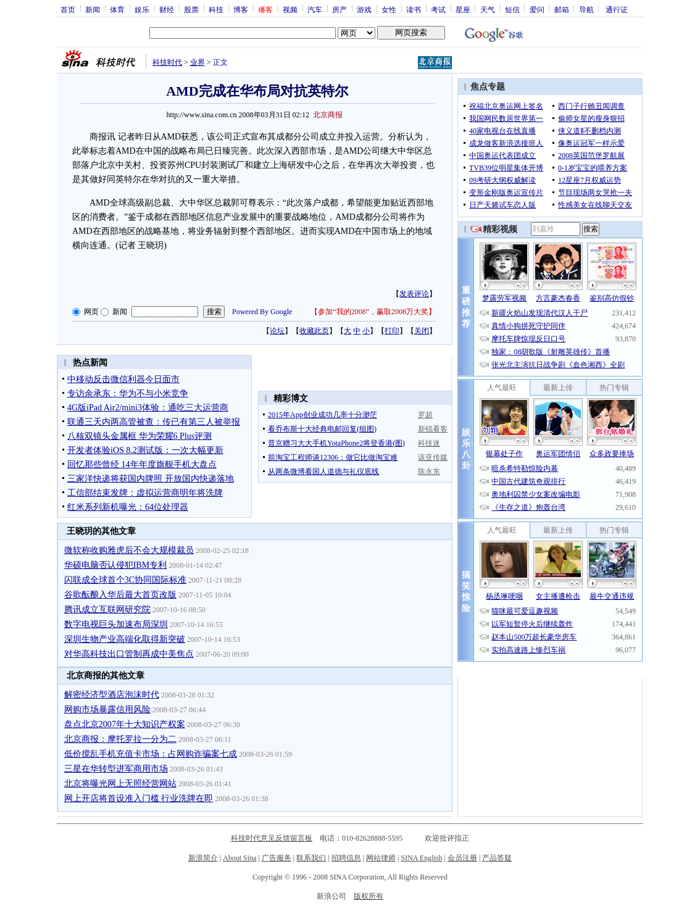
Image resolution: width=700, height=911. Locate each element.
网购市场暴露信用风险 (107, 709)
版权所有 (368, 896)
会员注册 (462, 858)
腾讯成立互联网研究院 (107, 609)
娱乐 (142, 9)
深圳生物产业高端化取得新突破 (124, 639)
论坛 (277, 331)
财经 (166, 9)
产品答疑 (497, 858)
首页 (67, 9)
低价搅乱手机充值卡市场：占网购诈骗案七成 (150, 754)
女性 (388, 9)
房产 (339, 9)
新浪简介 (203, 858)
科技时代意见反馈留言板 (271, 838)
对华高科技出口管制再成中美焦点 (129, 654)
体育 (117, 9)
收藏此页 (314, 331)
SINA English (421, 858)
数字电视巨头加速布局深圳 (116, 624)
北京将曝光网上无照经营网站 (120, 783)
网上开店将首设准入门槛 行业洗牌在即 (139, 798)
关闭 (421, 331)
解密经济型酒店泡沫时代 (111, 694)
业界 (197, 62)
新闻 (92, 9)
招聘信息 (346, 858)
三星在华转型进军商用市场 (116, 768)
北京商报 (328, 114)
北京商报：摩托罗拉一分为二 (120, 739)
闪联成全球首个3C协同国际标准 (125, 579)
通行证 (617, 9)
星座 (463, 9)
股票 (191, 9)
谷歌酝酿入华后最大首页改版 (120, 594)
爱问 (537, 9)
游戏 (364, 9)
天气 (487, 9)
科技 (216, 9)
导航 (586, 9)
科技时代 (167, 62)
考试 (438, 9)
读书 (413, 9)
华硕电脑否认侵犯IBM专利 (115, 565)
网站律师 (381, 858)
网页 (91, 311)
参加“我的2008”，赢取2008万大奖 (373, 311)
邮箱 (561, 9)
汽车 (314, 9)
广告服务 (276, 858)
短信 (512, 9)
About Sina (239, 858)
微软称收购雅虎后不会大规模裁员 (129, 550)
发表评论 (414, 293)
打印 (392, 331)
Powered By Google (262, 311)
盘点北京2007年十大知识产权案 (124, 724)
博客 (240, 9)
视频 (290, 9)
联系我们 (311, 858)
